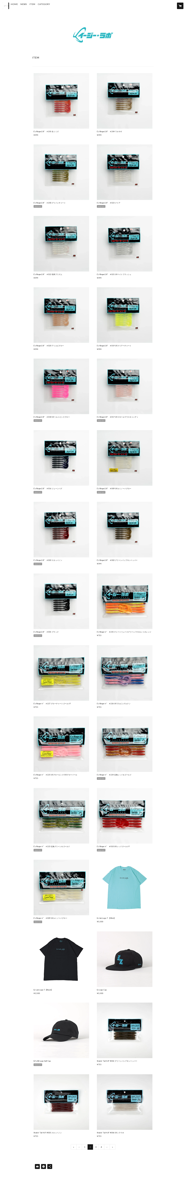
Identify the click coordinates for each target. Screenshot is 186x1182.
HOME (20, 5)
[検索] (6, 6)
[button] (50, 6)
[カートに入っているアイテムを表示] (180, 6)
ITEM (38, 5)
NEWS (29, 5)
